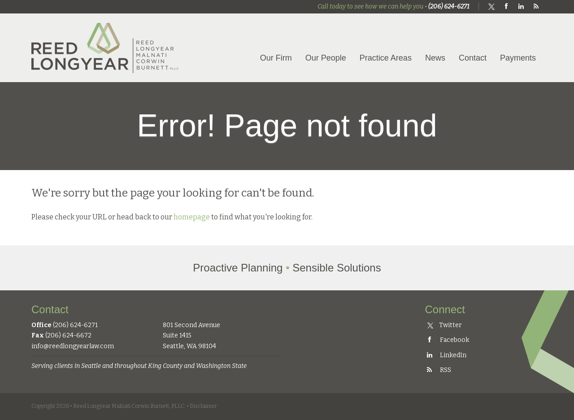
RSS (438, 370)
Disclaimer (203, 406)
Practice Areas (386, 57)
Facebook (447, 340)
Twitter (444, 325)
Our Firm (276, 57)
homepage (192, 217)
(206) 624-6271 (449, 6)
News (435, 57)
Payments (518, 57)
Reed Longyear (105, 48)
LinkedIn (445, 355)
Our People (325, 57)
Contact (473, 57)
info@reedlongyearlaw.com (72, 346)
